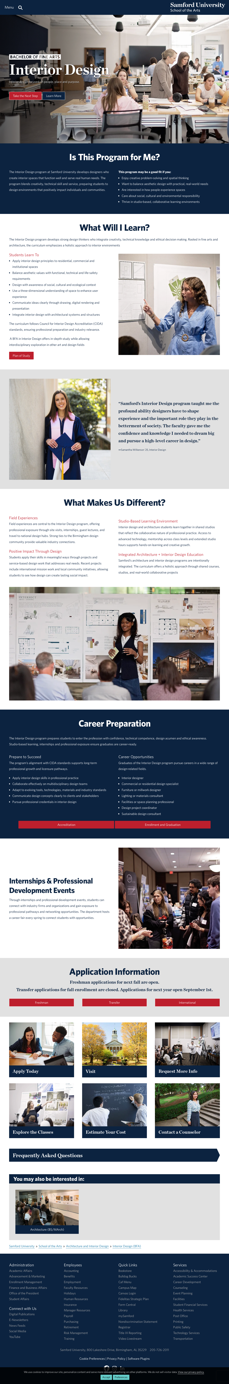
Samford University (22, 1246)
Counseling (180, 1288)
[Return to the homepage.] (197, 11)
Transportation (183, 1339)
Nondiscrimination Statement (137, 1322)
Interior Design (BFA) (127, 1246)
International (187, 1002)
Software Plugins (139, 1359)
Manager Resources (77, 1310)
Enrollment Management (25, 1282)
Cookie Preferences (92, 1359)
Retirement (71, 1327)
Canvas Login (127, 1293)
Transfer (114, 1002)
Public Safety (181, 1327)
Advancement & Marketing (27, 1276)
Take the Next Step (25, 96)
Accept (106, 1377)
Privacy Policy (116, 1359)
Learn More (53, 96)
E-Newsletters (18, 1320)
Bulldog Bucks (127, 1276)
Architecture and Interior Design (87, 1246)
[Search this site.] (20, 7)
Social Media (17, 1331)
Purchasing (71, 1322)
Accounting (71, 1271)
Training (69, 1339)
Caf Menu (124, 1282)
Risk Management (76, 1333)
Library (123, 1310)
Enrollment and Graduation (163, 825)
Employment (72, 1282)
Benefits (69, 1276)
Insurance (70, 1305)
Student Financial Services (190, 1305)
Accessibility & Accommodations (195, 1271)
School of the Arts (50, 1246)
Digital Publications (22, 1314)
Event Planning (183, 1293)
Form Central (127, 1305)
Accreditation (66, 825)
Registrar (124, 1327)
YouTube (14, 1337)
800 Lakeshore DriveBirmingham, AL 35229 (117, 1350)
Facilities (179, 1299)
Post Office (180, 1316)
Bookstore (125, 1271)
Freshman (41, 1002)
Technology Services (186, 1333)
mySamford (126, 1316)
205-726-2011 (159, 1350)
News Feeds (17, 1325)
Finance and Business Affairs (28, 1288)
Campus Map (127, 1288)
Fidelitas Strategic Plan (133, 1299)
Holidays (70, 1293)
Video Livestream (130, 1339)
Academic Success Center (190, 1276)
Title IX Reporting (130, 1333)
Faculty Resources (76, 1288)
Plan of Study (21, 356)
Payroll (68, 1316)
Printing (178, 1322)
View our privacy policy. (191, 1372)
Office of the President (24, 1293)
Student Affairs (19, 1299)
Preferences (121, 1377)
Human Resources (76, 1299)
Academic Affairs (20, 1271)
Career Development (187, 1282)
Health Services (183, 1310)
